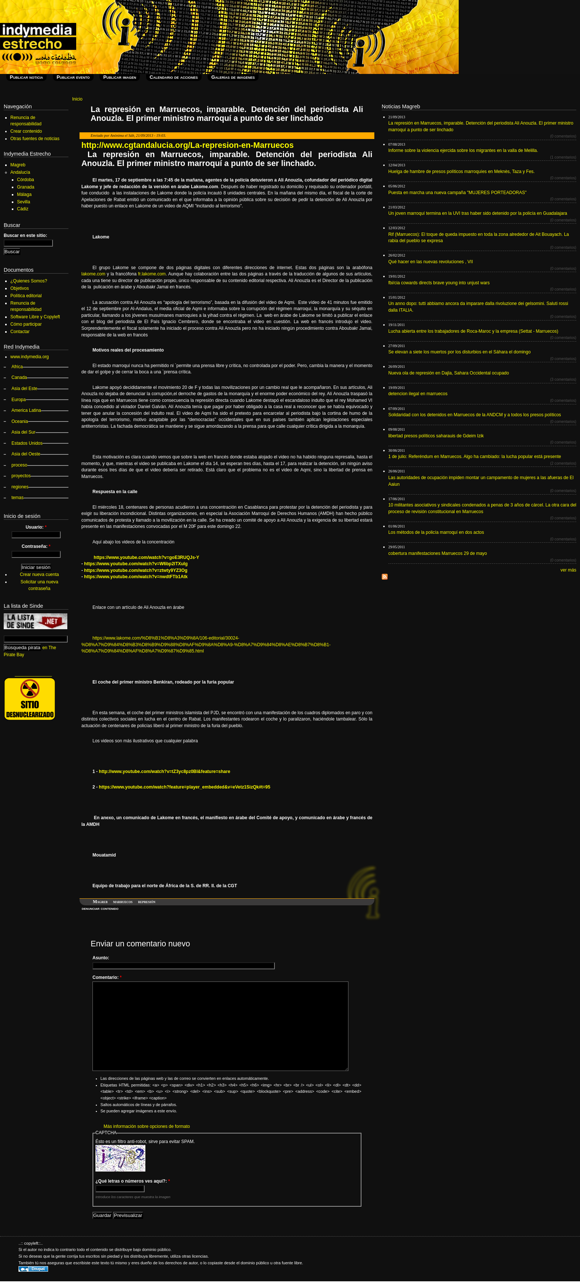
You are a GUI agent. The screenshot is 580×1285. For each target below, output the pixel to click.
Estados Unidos (27, 443)
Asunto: (100, 957)
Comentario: (107, 977)
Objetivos (19, 288)
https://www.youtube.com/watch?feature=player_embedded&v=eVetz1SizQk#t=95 (184, 787)
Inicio (77, 99)
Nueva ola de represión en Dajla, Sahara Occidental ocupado (448, 373)
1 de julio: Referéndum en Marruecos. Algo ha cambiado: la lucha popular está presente (474, 456)
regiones (19, 486)
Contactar (20, 331)
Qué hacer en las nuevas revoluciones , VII (430, 261)
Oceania (19, 421)
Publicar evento (73, 77)
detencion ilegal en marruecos (418, 393)
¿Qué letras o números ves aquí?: (132, 1181)
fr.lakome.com (152, 274)
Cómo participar (26, 324)
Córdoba (25, 179)
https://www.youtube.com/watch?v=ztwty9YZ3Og (135, 570)
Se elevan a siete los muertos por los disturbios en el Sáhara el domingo (459, 352)
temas (17, 497)
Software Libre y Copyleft (35, 316)
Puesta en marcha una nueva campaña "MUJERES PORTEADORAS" (457, 192)
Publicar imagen (119, 77)
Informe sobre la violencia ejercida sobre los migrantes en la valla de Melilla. (463, 150)
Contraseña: (35, 546)
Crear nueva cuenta (39, 574)
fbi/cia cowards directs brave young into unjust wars (439, 282)
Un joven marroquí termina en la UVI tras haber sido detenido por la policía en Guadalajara (477, 213)
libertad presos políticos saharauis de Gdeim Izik (436, 435)
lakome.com (93, 274)
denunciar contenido (100, 908)
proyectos (21, 475)
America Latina (26, 410)
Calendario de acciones (174, 77)
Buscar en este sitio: (25, 235)
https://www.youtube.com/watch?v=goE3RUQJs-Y (146, 557)
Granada (25, 187)
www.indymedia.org (29, 356)
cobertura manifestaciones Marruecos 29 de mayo (437, 553)
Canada (19, 377)
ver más (568, 570)
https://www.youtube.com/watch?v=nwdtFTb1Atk (136, 576)
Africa (17, 366)
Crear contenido (26, 131)
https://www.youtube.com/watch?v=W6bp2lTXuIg (136, 563)
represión (146, 901)
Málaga (24, 194)
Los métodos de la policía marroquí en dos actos (436, 532)
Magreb (100, 901)
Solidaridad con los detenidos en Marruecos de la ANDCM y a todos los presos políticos (474, 414)
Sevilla (23, 201)
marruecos (122, 901)
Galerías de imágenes (232, 77)
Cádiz (22, 208)
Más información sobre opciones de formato (147, 1126)
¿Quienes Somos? (28, 281)
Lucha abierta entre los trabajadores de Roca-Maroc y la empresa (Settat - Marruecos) (473, 331)
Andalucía (20, 172)
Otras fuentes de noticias (35, 138)
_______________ (33, 674)
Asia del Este (24, 388)
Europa (18, 399)
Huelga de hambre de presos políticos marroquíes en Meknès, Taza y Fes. (461, 171)
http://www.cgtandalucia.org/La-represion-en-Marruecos (187, 145)
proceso (19, 465)
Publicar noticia (26, 77)
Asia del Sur (23, 432)
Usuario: (36, 527)
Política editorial (26, 295)
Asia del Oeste (25, 454)
